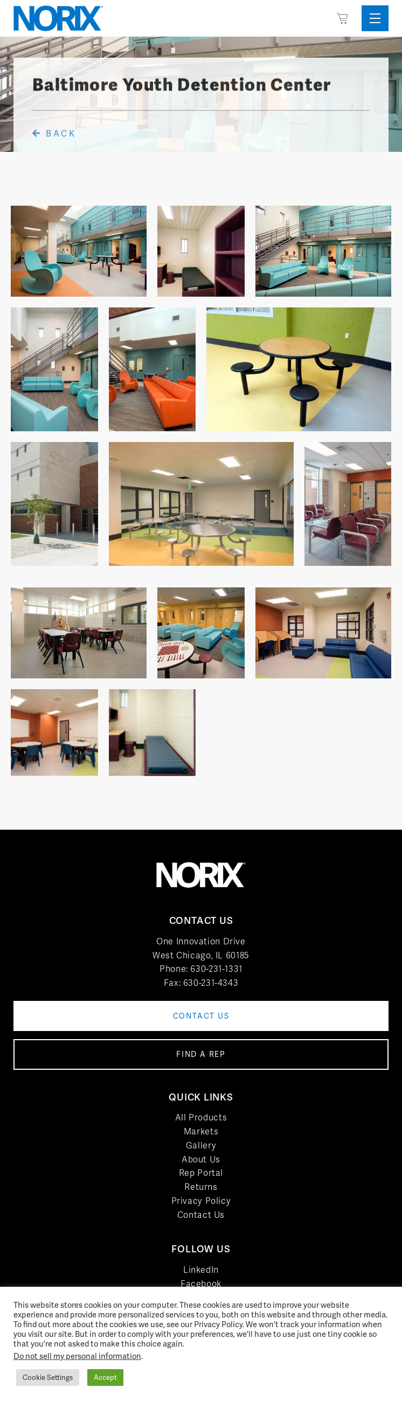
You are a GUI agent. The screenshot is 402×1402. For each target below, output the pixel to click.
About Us (201, 1159)
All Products (201, 1117)
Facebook (201, 1283)
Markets (201, 1131)
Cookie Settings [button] (48, 1377)
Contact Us (201, 1215)
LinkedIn (201, 1269)
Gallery (201, 1145)
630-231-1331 (216, 969)
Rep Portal (201, 1173)
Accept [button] (105, 1377)
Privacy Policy (201, 1201)
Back (54, 146)
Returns (200, 1187)
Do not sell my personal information (77, 1356)
